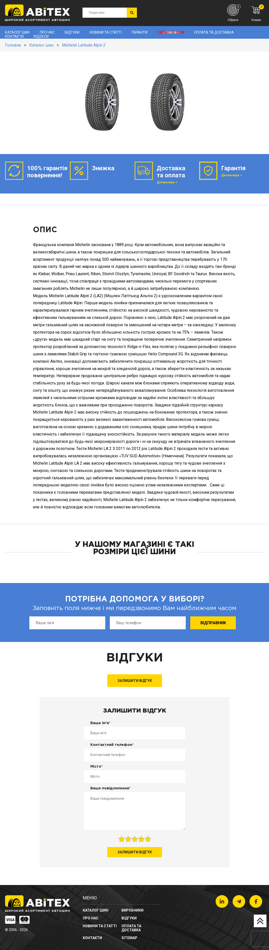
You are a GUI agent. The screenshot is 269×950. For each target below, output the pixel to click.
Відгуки (72, 32)
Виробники (132, 910)
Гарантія (140, 32)
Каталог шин (17, 32)
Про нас (47, 32)
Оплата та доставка (214, 32)
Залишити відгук (134, 681)
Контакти (14, 36)
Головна (13, 45)
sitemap (129, 938)
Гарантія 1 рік (171, 32)
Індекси (41, 36)
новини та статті (105, 32)
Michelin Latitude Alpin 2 (84, 45)
